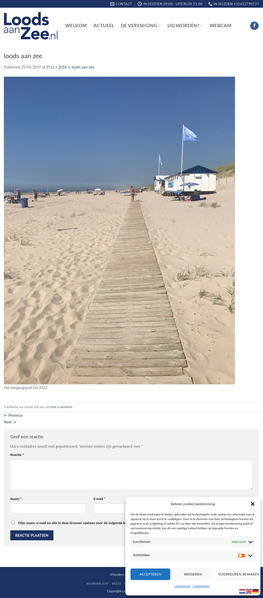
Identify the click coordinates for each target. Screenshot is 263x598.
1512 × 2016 (56, 67)
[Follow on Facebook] (254, 26)
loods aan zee (83, 67)
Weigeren (193, 574)
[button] (252, 503)
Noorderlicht (97, 583)
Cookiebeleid (182, 586)
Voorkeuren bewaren (236, 574)
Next (10, 422)
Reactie (17, 454)
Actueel (103, 25)
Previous (13, 415)
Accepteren (150, 574)
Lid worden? (185, 25)
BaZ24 (116, 583)
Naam (16, 498)
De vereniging (141, 25)
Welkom (76, 25)
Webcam (220, 25)
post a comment (61, 407)
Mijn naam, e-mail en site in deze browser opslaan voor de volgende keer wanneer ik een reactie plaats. (97, 523)
